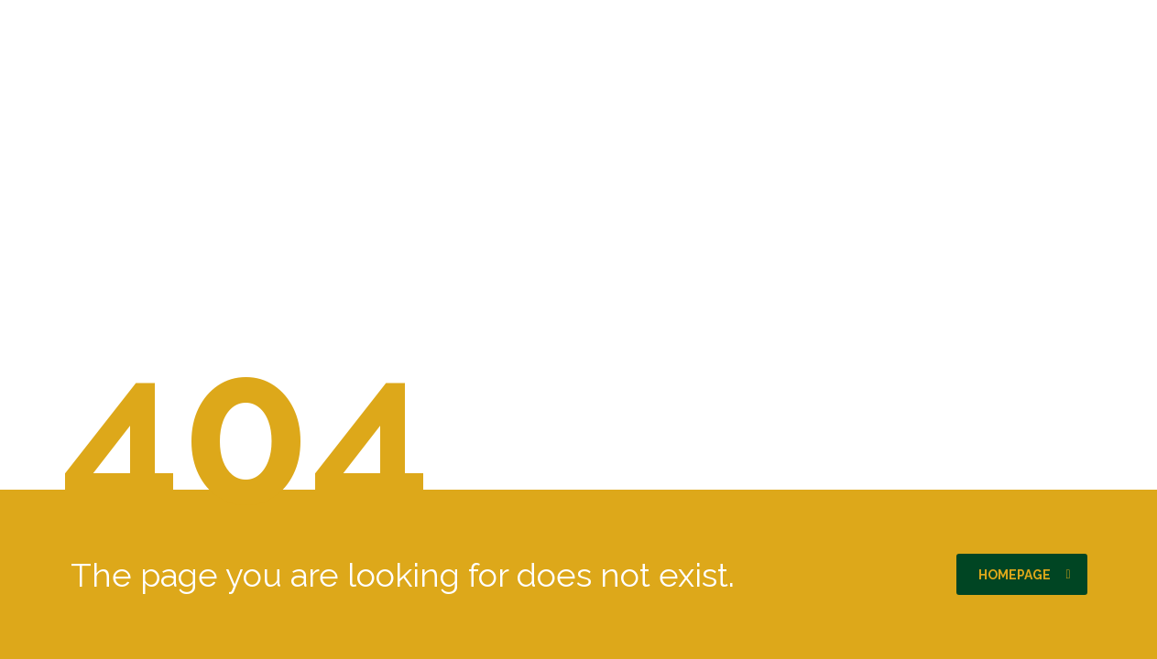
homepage (1024, 574)
